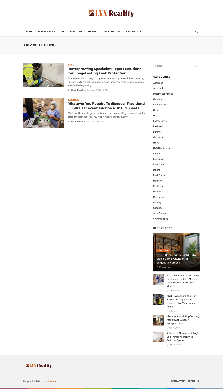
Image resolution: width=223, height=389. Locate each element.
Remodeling (159, 197)
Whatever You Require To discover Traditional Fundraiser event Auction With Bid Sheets (106, 106)
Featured (158, 126)
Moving (156, 170)
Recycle (157, 191)
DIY (62, 31)
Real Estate (133, 31)
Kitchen (157, 153)
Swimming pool (160, 219)
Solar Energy (159, 213)
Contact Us (178, 381)
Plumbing (158, 181)
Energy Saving (46, 31)
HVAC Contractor (162, 148)
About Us (193, 381)
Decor (156, 110)
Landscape (158, 159)
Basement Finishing (163, 94)
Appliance (158, 83)
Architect (158, 88)
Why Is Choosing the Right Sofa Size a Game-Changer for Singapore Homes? (176, 258)
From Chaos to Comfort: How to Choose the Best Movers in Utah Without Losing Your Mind (182, 281)
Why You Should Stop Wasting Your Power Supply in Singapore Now (182, 320)
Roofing (92, 31)
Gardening (158, 137)
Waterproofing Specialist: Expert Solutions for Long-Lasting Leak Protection (104, 71)
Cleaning (157, 99)
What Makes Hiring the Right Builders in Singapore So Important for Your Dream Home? (181, 301)
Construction (111, 31)
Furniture (76, 31)
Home (29, 31)
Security (157, 208)
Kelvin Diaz (77, 90)
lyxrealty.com (49, 381)
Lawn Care (158, 164)
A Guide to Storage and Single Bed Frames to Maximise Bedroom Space (182, 337)
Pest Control (159, 175)
